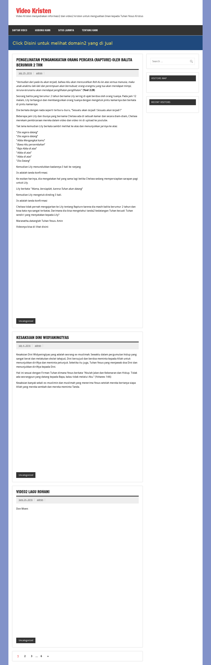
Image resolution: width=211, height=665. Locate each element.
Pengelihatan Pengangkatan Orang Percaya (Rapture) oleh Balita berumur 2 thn (74, 62)
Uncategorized (26, 321)
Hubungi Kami (42, 30)
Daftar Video (19, 30)
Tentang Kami (90, 30)
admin (39, 73)
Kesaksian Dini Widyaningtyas (42, 337)
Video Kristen (33, 10)
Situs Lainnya (66, 30)
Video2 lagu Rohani (32, 491)
